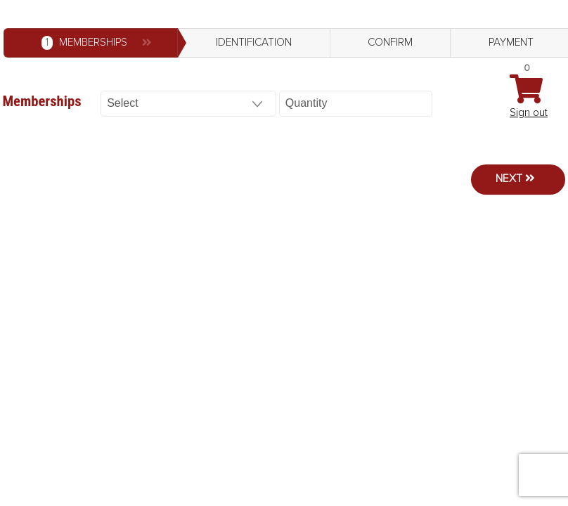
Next (509, 179)
